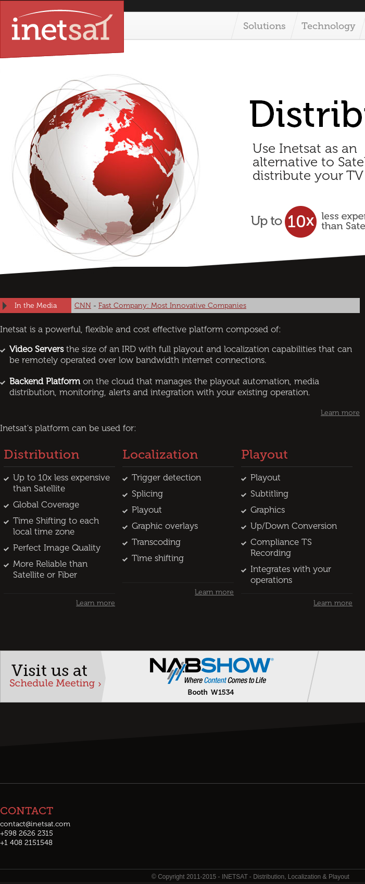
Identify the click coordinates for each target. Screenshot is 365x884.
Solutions (264, 26)
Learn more (340, 412)
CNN (82, 305)
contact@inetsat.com (35, 824)
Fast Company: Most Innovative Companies (172, 305)
